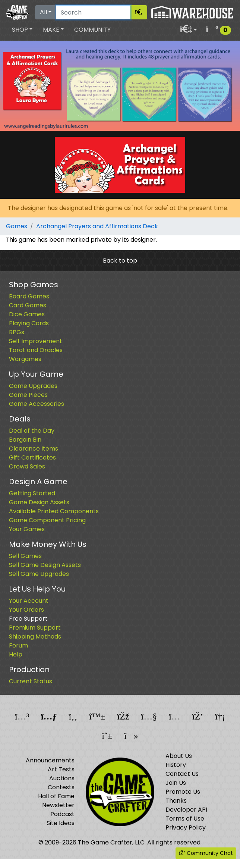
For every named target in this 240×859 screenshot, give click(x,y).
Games (16, 226)
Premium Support (35, 627)
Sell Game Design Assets (45, 565)
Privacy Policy (185, 827)
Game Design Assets (39, 502)
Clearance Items (33, 448)
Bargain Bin (25, 439)
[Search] (93, 12)
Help (15, 654)
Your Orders (26, 609)
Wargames (25, 359)
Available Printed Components (54, 511)
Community (92, 29)
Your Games (27, 529)
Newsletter (58, 805)
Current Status (30, 681)
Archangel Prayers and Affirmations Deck (97, 226)
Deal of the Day (31, 430)
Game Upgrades (33, 386)
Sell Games (25, 556)
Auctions (62, 778)
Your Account (28, 600)
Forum (18, 645)
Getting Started (32, 493)
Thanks (176, 800)
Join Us (175, 782)
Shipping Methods (35, 636)
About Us (178, 756)
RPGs (16, 332)
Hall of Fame (56, 796)
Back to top (120, 260)
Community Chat (206, 853)
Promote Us (182, 791)
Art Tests (61, 769)
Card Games (27, 305)
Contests (61, 787)
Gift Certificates (32, 457)
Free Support (28, 618)
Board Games (29, 296)
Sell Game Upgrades (39, 574)
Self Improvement (35, 341)
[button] (22, 29)
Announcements (50, 760)
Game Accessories (36, 403)
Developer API (186, 809)
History (175, 765)
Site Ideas (61, 823)
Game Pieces (28, 395)
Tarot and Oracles (36, 350)
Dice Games (27, 314)
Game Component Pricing (47, 520)
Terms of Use (184, 818)
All (43, 12)
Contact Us (182, 773)
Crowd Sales (27, 466)
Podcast (62, 814)
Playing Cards (29, 323)
